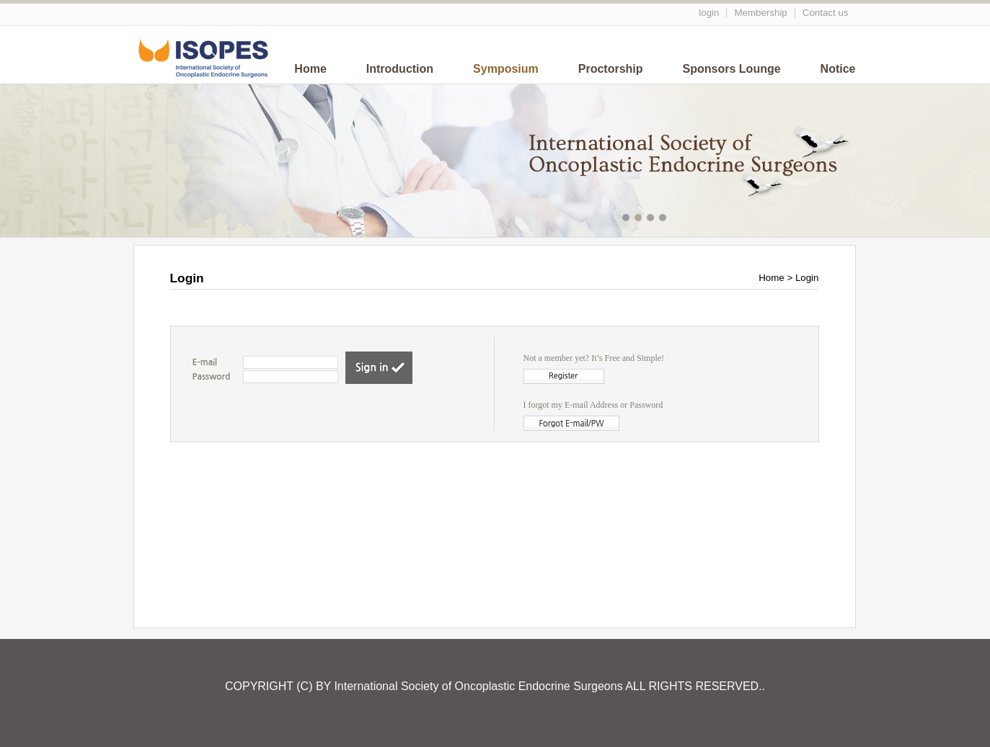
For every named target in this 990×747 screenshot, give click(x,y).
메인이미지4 (664, 219)
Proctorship (610, 69)
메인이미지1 (627, 219)
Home (310, 69)
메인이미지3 (652, 219)
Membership (760, 12)
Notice (838, 69)
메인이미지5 (676, 219)
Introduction (399, 69)
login (709, 12)
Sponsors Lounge (732, 69)
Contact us (826, 12)
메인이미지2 (640, 219)
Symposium (506, 69)
